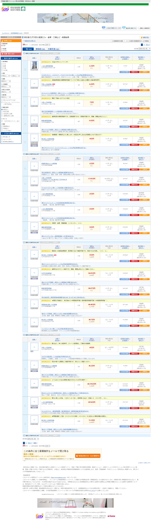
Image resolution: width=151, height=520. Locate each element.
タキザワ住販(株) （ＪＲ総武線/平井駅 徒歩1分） (56, 356)
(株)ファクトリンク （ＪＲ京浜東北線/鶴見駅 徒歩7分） (59, 203)
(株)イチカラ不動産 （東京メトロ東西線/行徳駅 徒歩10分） (60, 129)
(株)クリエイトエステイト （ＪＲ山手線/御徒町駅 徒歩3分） (60, 264)
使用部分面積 (125, 57)
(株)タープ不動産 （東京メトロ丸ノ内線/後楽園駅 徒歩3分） (60, 313)
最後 (35, 443)
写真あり (6, 128)
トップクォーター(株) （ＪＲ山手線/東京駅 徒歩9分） (58, 329)
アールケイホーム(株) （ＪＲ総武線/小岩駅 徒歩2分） (58, 187)
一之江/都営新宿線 (47, 66)
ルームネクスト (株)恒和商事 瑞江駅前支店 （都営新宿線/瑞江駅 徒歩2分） (65, 411)
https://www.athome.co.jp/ (58, 477)
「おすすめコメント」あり (11, 121)
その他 (5, 70)
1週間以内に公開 (8, 116)
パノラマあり (7, 130)
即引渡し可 (6, 137)
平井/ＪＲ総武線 (48, 84)
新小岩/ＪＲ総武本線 (48, 139)
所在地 (57, 59)
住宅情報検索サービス (16, 33)
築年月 (141, 59)
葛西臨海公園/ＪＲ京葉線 (49, 304)
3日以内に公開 (7, 113)
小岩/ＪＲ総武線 (46, 102)
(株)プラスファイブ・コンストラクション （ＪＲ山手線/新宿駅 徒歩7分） (64, 148)
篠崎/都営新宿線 (46, 227)
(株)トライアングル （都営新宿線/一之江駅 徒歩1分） (58, 236)
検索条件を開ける (30, 41)
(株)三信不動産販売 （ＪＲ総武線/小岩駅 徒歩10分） (58, 111)
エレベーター (7, 139)
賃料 (91, 57)
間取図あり (6, 126)
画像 (33, 58)
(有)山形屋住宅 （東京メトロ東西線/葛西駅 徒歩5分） (58, 172)
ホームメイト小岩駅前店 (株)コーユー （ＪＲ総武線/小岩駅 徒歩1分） (63, 93)
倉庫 (4, 66)
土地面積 (124, 59)
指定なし (6, 109)
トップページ (5, 33)
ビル (4, 64)
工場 (4, 68)
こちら (93, 490)
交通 (57, 57)
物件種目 (141, 57)
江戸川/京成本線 (46, 273)
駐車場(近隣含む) (8, 141)
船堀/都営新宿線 (46, 120)
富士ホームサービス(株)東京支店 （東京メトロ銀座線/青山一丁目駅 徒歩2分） (65, 393)
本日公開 (6, 111)
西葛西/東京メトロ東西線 (49, 163)
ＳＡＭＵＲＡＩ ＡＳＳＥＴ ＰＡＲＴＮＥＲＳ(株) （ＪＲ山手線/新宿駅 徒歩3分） (67, 75)
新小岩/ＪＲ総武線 (49, 255)
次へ (147, 45)
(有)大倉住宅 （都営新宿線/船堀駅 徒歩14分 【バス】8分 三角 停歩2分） (63, 297)
